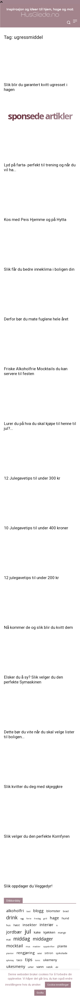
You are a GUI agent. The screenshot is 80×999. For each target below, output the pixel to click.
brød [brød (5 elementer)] (66, 911)
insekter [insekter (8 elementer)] (29, 925)
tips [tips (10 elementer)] (28, 959)
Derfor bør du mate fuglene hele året (36, 319)
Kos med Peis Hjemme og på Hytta (35, 219)
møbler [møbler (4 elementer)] (36, 946)
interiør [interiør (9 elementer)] (46, 925)
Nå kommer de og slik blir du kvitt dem (38, 627)
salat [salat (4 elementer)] (39, 953)
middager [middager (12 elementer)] (43, 939)
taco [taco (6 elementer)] (19, 960)
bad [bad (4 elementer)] (28, 911)
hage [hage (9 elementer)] (54, 918)
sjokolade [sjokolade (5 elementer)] (61, 953)
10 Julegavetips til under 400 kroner (36, 528)
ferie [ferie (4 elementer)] (28, 918)
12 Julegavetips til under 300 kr (32, 478)
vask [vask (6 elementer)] (49, 967)
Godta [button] (40, 992)
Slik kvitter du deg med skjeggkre (33, 786)
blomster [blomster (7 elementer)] (53, 911)
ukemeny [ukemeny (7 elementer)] (50, 960)
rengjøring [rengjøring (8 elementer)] (25, 953)
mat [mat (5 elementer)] (8, 939)
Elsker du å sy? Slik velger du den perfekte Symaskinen (33, 679)
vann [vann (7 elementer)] (40, 967)
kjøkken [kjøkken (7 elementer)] (49, 932)
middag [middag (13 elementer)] (21, 939)
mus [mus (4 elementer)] (28, 946)
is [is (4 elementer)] (57, 925)
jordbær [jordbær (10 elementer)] (14, 932)
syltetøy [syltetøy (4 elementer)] (10, 960)
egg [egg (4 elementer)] (22, 918)
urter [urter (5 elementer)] (31, 967)
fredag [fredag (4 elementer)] (37, 918)
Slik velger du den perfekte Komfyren (37, 836)
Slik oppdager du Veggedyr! (28, 886)
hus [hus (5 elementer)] (8, 925)
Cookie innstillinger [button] (58, 984)
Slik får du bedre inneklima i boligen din (39, 269)
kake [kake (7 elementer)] (37, 932)
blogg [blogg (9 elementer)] (38, 911)
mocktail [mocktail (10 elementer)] (14, 946)
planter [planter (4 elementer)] (10, 953)
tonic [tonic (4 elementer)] (37, 960)
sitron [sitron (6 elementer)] (49, 953)
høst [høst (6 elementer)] (16, 925)
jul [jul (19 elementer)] (28, 931)
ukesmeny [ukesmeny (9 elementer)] (15, 966)
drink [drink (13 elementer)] (12, 917)
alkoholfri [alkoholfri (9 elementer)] (15, 911)
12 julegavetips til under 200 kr (31, 577)
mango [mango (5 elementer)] (62, 932)
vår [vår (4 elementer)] (56, 967)
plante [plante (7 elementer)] (62, 946)
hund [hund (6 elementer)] (65, 918)
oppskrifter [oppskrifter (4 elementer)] (49, 946)
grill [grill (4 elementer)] (45, 918)
